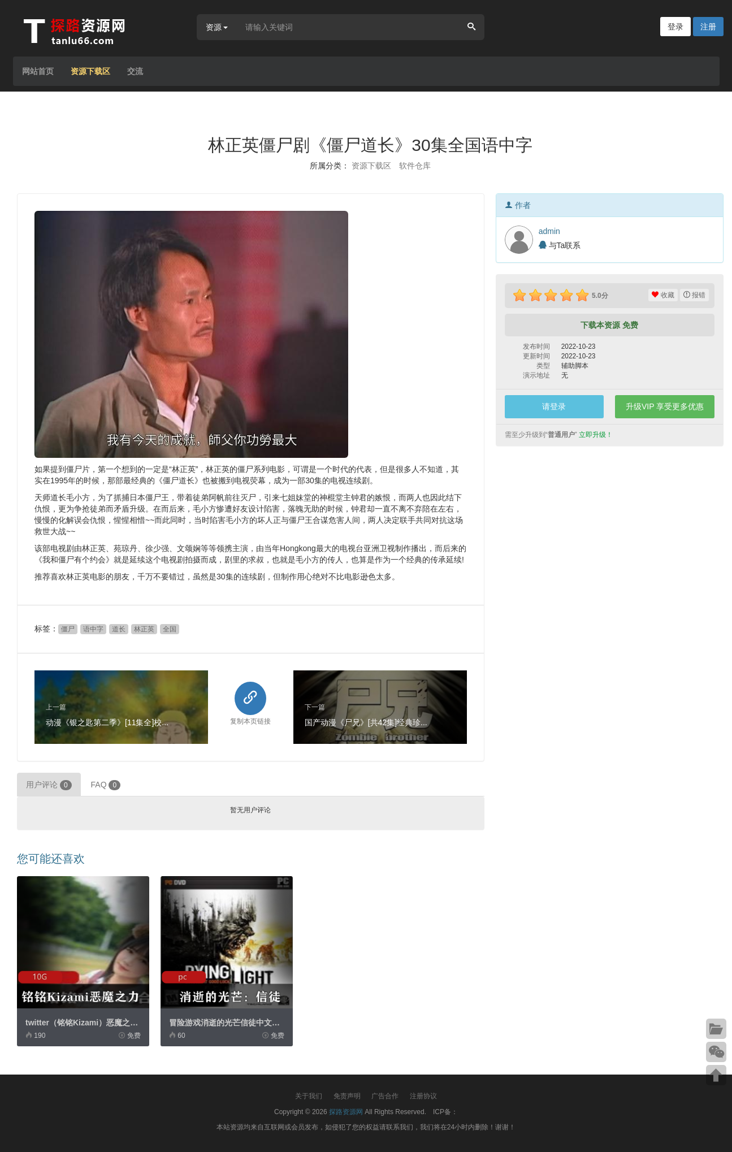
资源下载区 (90, 71)
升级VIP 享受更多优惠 (665, 406)
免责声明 (347, 1096)
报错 (694, 295)
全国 (169, 629)
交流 (135, 71)
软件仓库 (415, 165)
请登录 (554, 406)
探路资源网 (346, 1112)
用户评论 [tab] (49, 785)
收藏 (663, 295)
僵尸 (68, 629)
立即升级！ (596, 435)
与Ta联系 (560, 245)
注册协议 (423, 1096)
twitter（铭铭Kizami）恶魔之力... (85, 1022)
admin (549, 231)
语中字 (93, 629)
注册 (708, 26)
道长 (118, 629)
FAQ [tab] (106, 785)
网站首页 (38, 71)
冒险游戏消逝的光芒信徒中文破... (228, 1022)
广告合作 (385, 1096)
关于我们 (308, 1096)
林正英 (144, 629)
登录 (675, 26)
